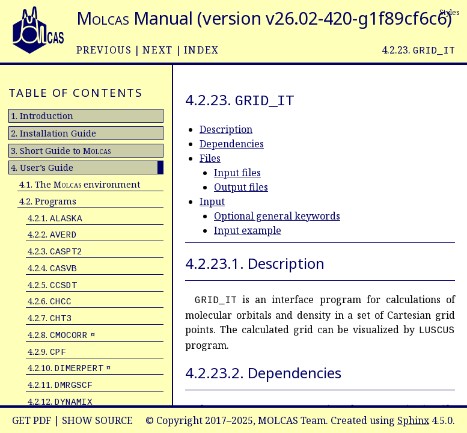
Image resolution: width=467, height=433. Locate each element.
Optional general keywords (277, 216)
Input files (237, 172)
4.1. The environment (79, 184)
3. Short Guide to (61, 150)
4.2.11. (60, 384)
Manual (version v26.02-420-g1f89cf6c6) (264, 17)
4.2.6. (50, 301)
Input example (247, 230)
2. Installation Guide (53, 133)
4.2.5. (52, 284)
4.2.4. (52, 268)
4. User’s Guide (42, 167)
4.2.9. (47, 351)
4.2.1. (55, 218)
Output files (241, 187)
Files (210, 158)
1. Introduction (42, 115)
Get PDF (31, 420)
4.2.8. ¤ (61, 334)
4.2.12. (60, 401)
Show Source (97, 420)
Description (226, 129)
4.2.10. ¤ (69, 367)
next (157, 50)
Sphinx (413, 420)
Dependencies (232, 143)
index (201, 50)
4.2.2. (52, 234)
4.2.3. (55, 251)
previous (104, 50)
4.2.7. (50, 318)
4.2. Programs (47, 201)
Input (212, 201)
